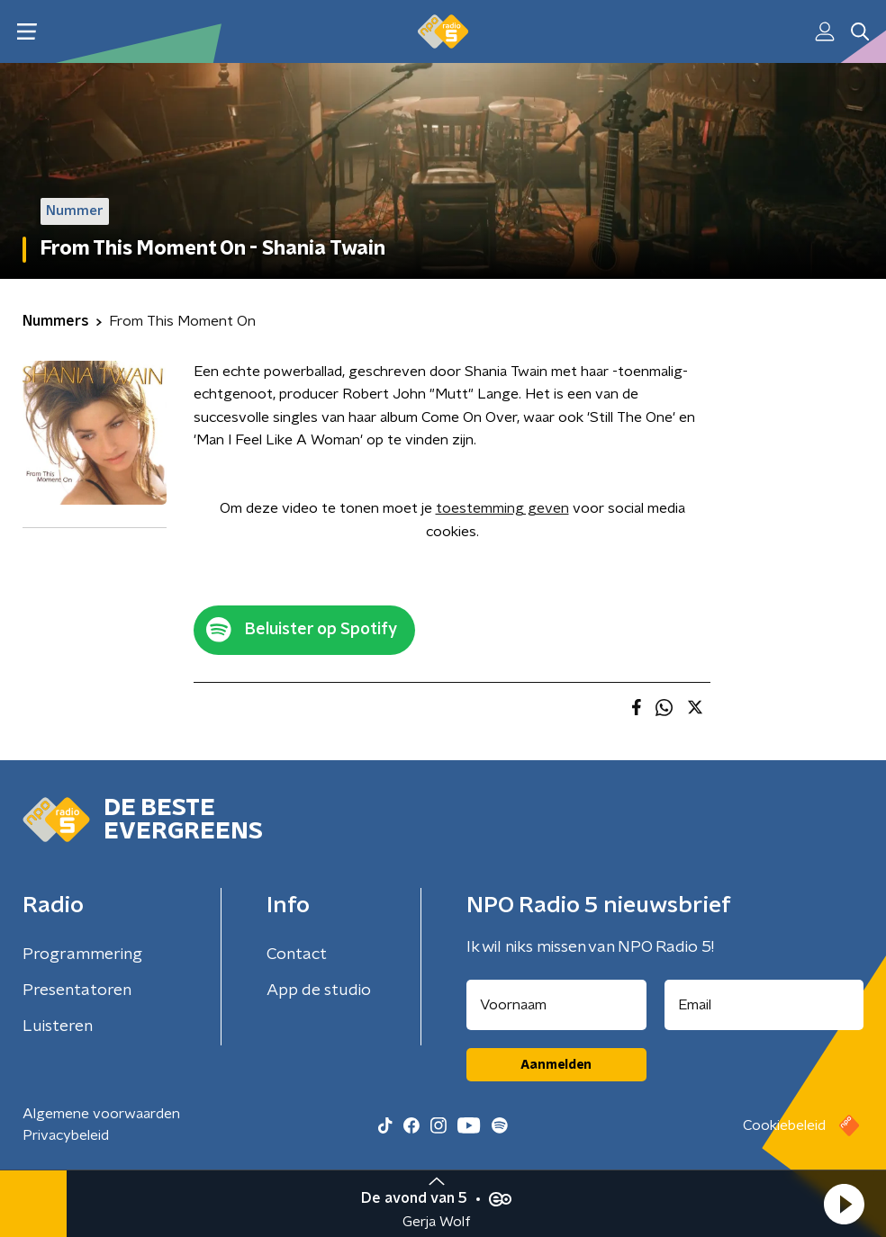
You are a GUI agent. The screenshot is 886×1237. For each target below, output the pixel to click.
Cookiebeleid (784, 1125)
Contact (297, 954)
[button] (843, 1204)
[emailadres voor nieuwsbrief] (764, 1005)
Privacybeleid (66, 1135)
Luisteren (58, 1026)
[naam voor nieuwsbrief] (556, 1005)
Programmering (82, 954)
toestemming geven (502, 508)
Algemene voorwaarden (101, 1114)
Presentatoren (77, 990)
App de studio (319, 990)
